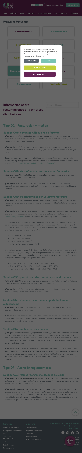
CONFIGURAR (31, 61)
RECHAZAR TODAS (39, 74)
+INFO (48, 61)
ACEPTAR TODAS (40, 68)
